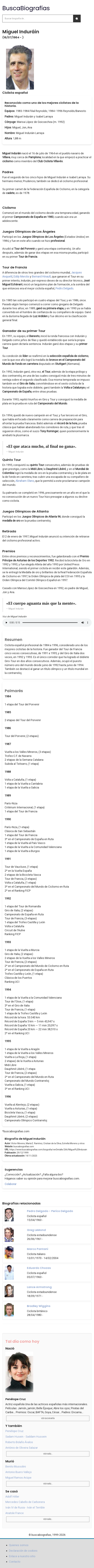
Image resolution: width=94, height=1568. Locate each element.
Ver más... (47, 1454)
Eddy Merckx (21, 276)
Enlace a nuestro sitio (22, 1556)
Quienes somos (18, 1545)
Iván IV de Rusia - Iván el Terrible (25, 1507)
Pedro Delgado (64, 288)
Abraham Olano (24, 480)
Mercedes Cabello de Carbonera (25, 1502)
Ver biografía (48, 1418)
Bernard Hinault (41, 276)
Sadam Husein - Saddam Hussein (26, 1436)
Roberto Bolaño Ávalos (19, 1442)
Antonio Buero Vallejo (18, 1472)
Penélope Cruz (14, 1431)
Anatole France (14, 1513)
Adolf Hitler (12, 1496)
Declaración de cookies (23, 1550)
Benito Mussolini (15, 1466)
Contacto (14, 1561)
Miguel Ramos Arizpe (18, 1477)
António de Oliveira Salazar (21, 1447)
